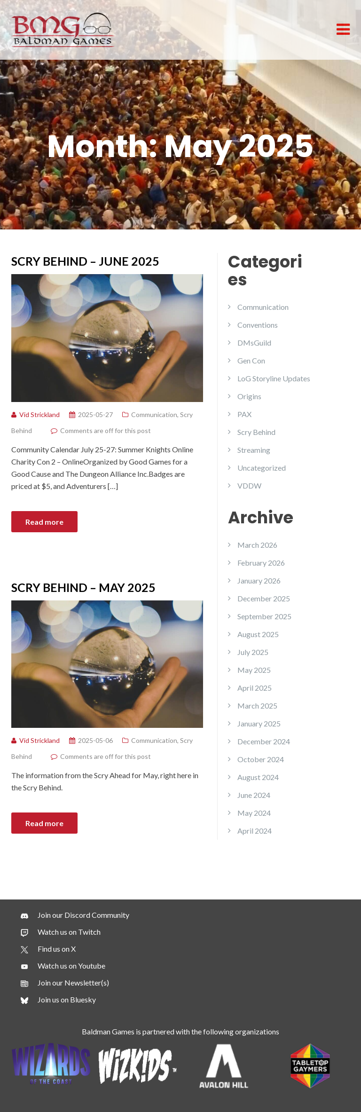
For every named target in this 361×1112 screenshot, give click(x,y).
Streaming (253, 449)
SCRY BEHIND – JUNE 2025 (85, 261)
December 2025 (263, 598)
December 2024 (263, 741)
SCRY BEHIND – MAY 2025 (83, 587)
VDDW (249, 485)
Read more (44, 521)
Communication (154, 414)
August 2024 (258, 777)
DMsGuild (254, 342)
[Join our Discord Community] (75, 915)
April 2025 (254, 687)
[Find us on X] (48, 949)
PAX (244, 414)
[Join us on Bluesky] (58, 1000)
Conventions (257, 324)
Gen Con (251, 360)
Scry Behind (256, 431)
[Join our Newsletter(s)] (64, 983)
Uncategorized (261, 467)
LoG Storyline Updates (273, 378)
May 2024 (254, 812)
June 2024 (253, 794)
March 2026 (257, 544)
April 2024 (254, 830)
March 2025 (257, 705)
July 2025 (252, 651)
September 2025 (264, 616)
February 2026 (261, 562)
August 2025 (258, 634)
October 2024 (260, 759)
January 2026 (259, 580)
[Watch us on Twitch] (60, 932)
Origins (249, 396)
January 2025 (259, 723)
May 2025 (254, 669)
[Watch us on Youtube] (63, 966)
